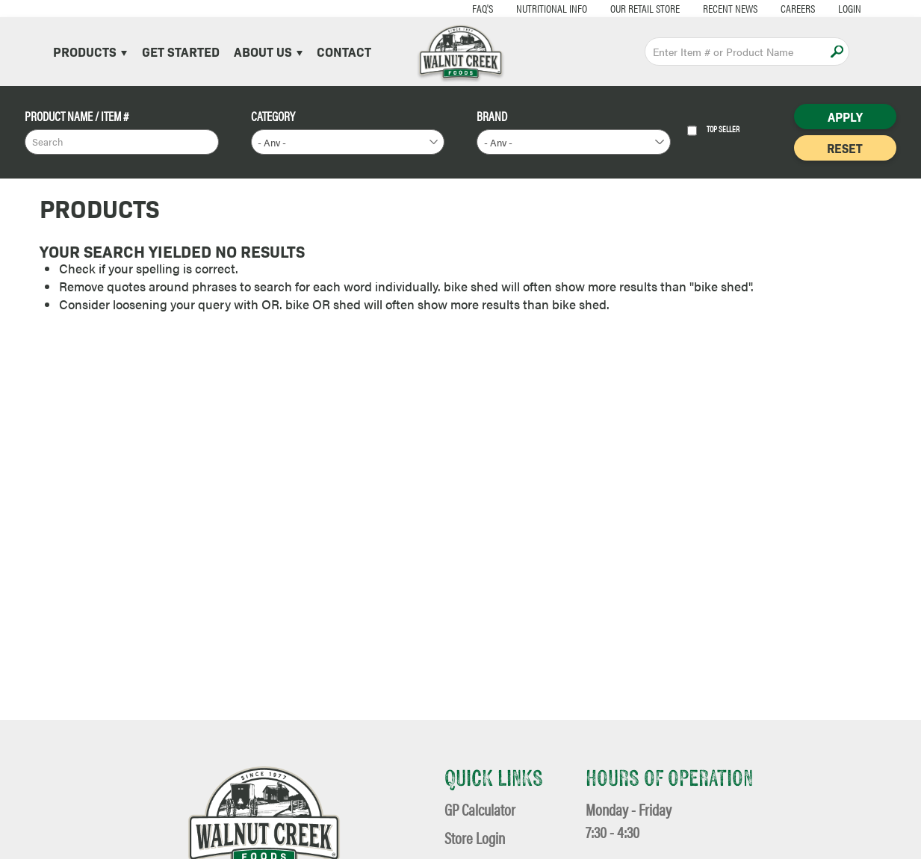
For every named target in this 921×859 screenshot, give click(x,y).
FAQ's (447, 7)
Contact (344, 51)
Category (273, 116)
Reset (845, 148)
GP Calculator (479, 809)
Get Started (181, 51)
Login (814, 7)
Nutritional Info (516, 7)
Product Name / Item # (76, 116)
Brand (492, 116)
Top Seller (713, 130)
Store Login (474, 838)
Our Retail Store (610, 7)
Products (90, 51)
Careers (762, 7)
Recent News (695, 7)
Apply (837, 51)
